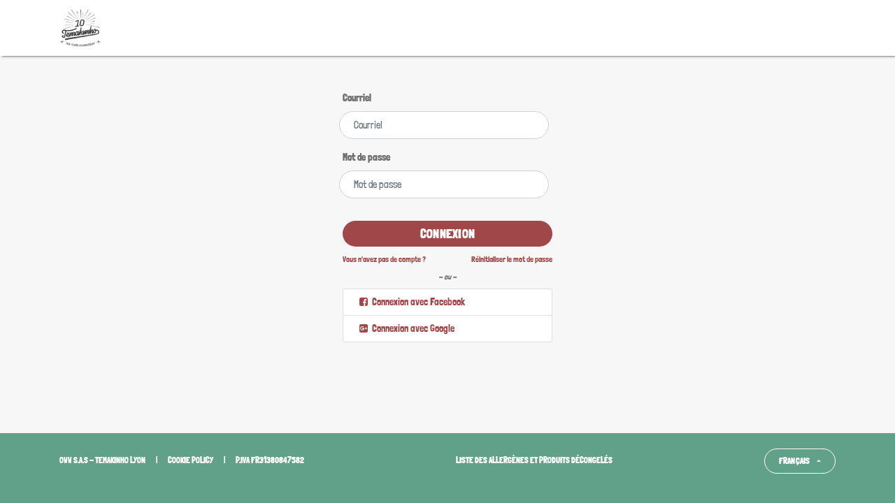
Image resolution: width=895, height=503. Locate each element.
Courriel (357, 97)
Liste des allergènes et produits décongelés (534, 460)
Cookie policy (190, 460)
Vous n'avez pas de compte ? (384, 259)
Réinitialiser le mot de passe (511, 259)
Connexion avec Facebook (411, 301)
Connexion (447, 233)
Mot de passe (366, 157)
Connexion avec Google (405, 328)
